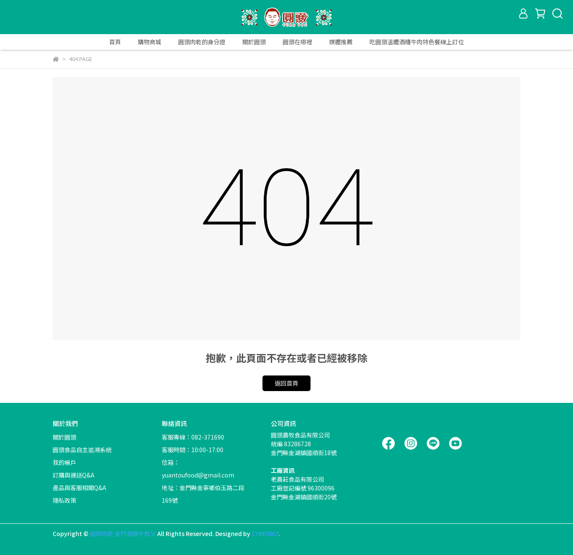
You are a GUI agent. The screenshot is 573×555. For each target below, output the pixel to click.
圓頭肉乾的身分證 (201, 42)
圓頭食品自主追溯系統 (82, 449)
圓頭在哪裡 (297, 42)
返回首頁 (286, 383)
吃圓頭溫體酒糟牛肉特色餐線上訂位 (417, 42)
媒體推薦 (341, 42)
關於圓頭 (254, 42)
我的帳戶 (64, 462)
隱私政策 (64, 500)
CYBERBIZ (265, 533)
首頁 (115, 42)
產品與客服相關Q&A (79, 487)
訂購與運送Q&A (73, 475)
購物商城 (149, 42)
